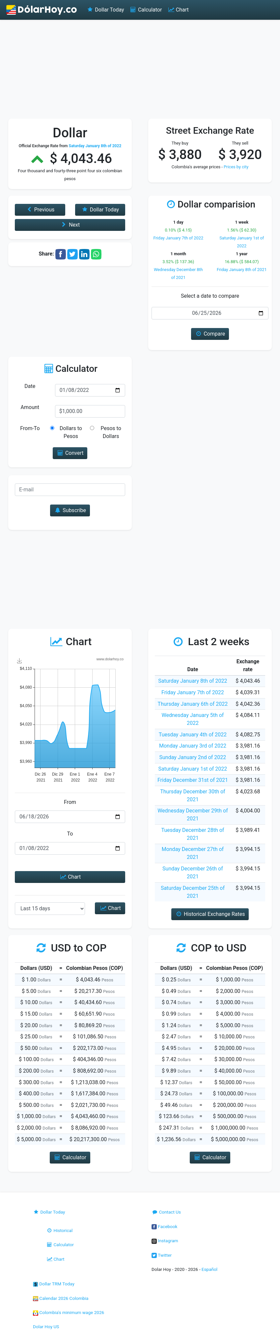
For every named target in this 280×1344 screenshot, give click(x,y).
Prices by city (236, 166)
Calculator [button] (70, 1157)
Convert (70, 453)
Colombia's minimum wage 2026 (68, 1312)
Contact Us (166, 1212)
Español (209, 1269)
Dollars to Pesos (71, 432)
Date (29, 386)
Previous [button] (39, 209)
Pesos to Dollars (110, 432)
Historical (59, 1230)
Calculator (145, 10)
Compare (210, 334)
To (70, 834)
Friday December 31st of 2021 (192, 780)
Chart (177, 10)
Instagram (165, 1240)
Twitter (162, 1255)
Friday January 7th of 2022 (178, 237)
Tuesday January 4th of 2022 (193, 734)
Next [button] (70, 225)
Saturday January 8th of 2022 (192, 681)
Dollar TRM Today (53, 1283)
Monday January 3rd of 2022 (192, 746)
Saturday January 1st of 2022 (192, 769)
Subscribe (70, 510)
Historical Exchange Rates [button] (210, 914)
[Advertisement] (140, 69)
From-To (30, 428)
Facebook (164, 1226)
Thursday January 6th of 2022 (193, 704)
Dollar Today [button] (100, 209)
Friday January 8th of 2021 (242, 269)
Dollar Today (105, 10)
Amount (30, 407)
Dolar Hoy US (46, 1326)
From (70, 802)
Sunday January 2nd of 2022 (192, 757)
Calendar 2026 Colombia (61, 1298)
